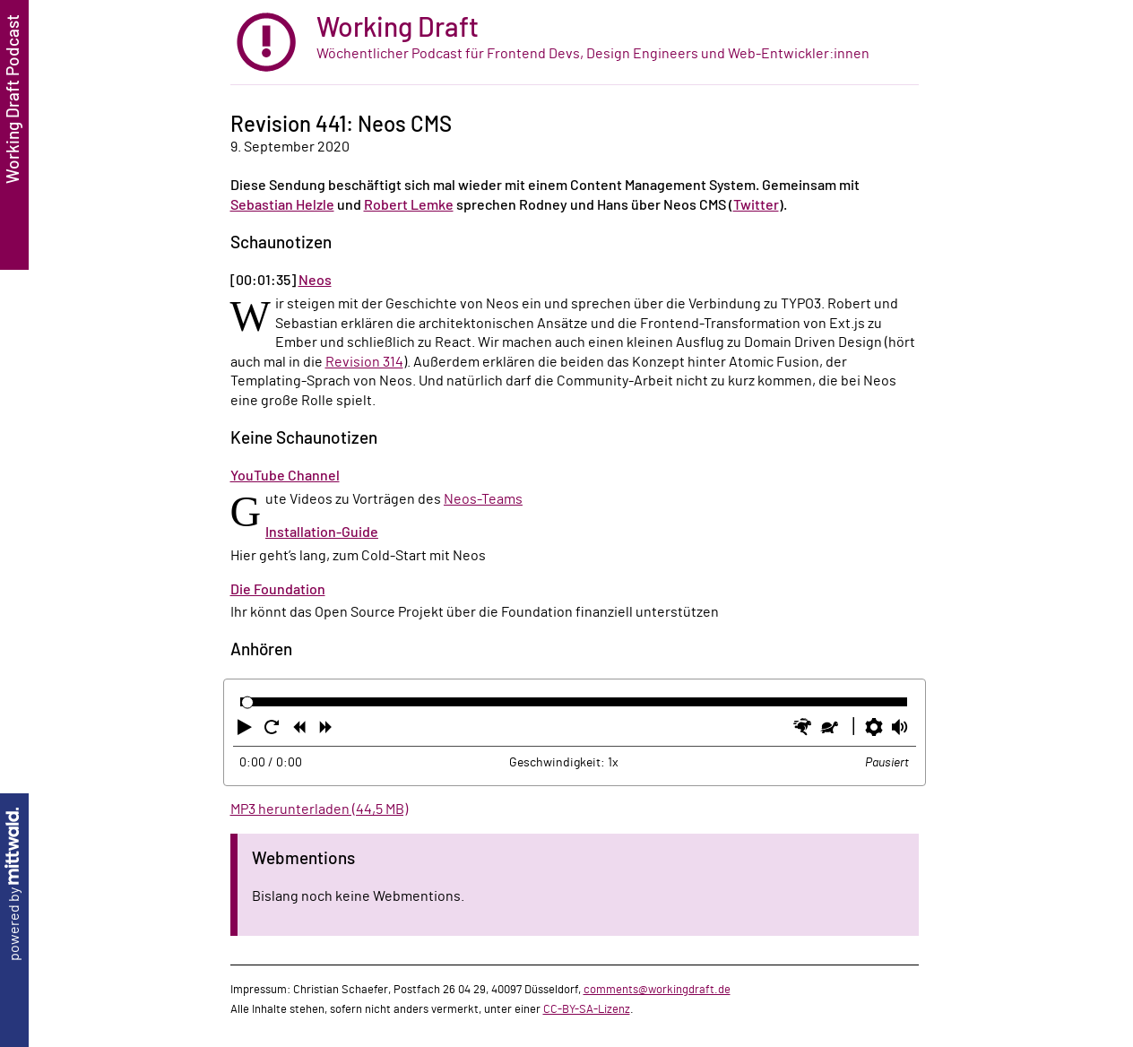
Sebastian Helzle (282, 205)
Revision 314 (364, 362)
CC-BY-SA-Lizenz (586, 1009)
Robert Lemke (409, 205)
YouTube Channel (285, 476)
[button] (246, 730)
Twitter (756, 205)
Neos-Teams (483, 499)
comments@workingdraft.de (657, 989)
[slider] (248, 702)
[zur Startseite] (574, 42)
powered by (14, 884)
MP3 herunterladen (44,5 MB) (319, 809)
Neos (315, 280)
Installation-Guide (321, 532)
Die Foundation (277, 590)
